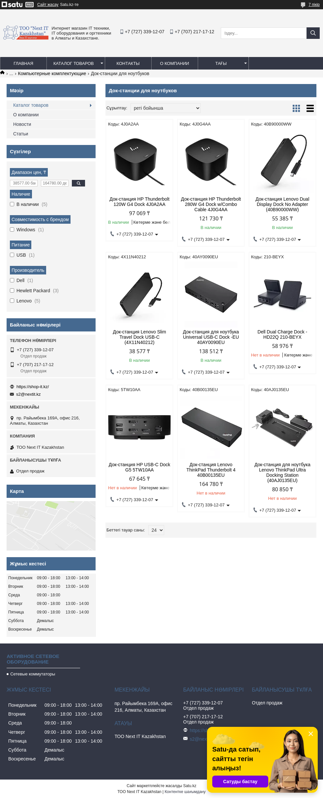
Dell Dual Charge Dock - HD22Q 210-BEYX (282, 334)
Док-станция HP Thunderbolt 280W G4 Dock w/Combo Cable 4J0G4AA (211, 204)
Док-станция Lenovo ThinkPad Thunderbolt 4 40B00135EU (210, 470)
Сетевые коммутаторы (32, 673)
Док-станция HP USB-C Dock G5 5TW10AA (139, 467)
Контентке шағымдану (184, 791)
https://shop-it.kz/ (32, 386)
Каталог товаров (73, 63)
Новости (22, 124)
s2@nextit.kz (28, 394)
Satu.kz (189, 786)
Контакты (127, 63)
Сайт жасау (47, 4)
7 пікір (314, 4)
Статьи (20, 133)
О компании (174, 63)
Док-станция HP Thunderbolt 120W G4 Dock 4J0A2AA (139, 201)
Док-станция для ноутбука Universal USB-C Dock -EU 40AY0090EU (211, 337)
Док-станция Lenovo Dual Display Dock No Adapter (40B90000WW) (282, 204)
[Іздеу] (313, 33)
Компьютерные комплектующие (52, 73)
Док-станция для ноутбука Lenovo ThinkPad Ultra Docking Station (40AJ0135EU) (282, 472)
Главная (23, 63)
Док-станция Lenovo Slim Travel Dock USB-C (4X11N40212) (139, 337)
